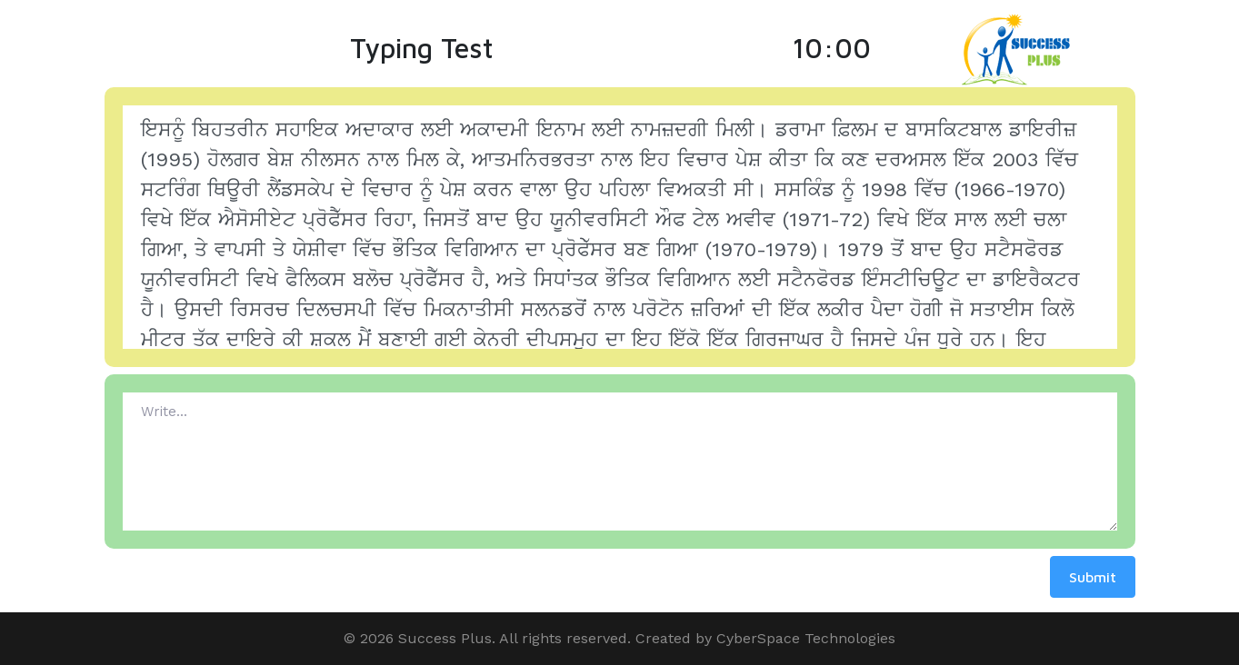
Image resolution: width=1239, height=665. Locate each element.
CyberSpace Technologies (805, 638)
